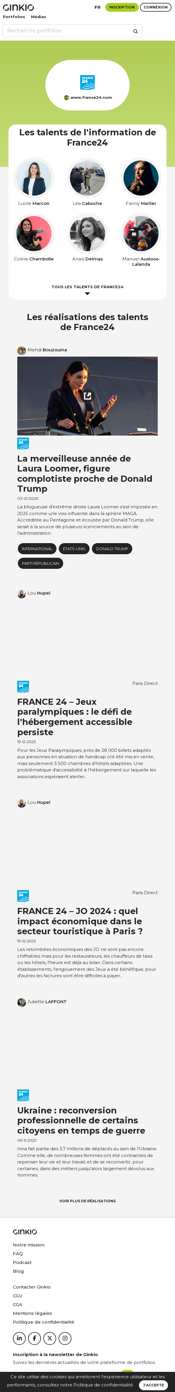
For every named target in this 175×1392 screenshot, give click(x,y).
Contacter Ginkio (32, 1287)
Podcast (22, 1262)
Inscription (122, 7)
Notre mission (28, 1245)
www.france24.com (91, 97)
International (37, 548)
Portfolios (14, 16)
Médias (38, 16)
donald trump (112, 548)
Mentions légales (32, 1313)
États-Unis (74, 548)
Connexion (156, 7)
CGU (18, 1295)
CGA (17, 1304)
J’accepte (153, 1385)
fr (98, 7)
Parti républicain (40, 563)
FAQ (18, 1253)
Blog (18, 1271)
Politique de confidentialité (103, 1385)
